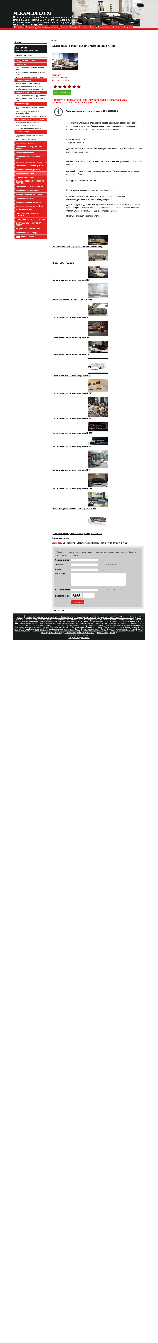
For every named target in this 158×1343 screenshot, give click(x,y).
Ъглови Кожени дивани (25, 143)
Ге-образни (21, 64)
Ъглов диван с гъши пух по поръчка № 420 (72, 376)
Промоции (18, 27)
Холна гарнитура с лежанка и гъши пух (31, 116)
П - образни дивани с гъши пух (28, 84)
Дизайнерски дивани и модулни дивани (31, 119)
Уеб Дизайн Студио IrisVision (78, 640)
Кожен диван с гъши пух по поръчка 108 (71, 337)
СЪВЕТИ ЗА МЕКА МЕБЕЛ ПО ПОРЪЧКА (27, 214)
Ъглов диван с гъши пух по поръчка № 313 (72, 393)
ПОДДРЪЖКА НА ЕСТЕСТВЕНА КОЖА (30, 219)
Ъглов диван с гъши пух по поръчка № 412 (72, 488)
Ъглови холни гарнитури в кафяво (29, 206)
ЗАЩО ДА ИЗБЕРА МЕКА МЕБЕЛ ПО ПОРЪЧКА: (30, 182)
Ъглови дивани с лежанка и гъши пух (30, 77)
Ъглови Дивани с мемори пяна (28, 191)
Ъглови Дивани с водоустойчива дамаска (29, 148)
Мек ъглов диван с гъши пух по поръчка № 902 (74, 508)
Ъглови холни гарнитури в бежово (29, 170)
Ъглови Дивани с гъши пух (26, 233)
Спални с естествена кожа (26, 140)
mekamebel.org (32, 13)
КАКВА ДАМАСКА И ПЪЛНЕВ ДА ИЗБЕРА (28, 224)
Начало (53, 40)
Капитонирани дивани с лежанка (28, 128)
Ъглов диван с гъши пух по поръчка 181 (71, 317)
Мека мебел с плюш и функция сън (29, 92)
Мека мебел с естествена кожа (27, 126)
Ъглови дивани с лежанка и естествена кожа (31, 73)
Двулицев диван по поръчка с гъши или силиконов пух (78, 246)
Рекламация (42, 27)
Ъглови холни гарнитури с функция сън (31, 162)
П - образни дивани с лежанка (27, 123)
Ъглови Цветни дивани (25, 152)
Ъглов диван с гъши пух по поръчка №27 (71, 280)
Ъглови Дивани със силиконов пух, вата (30, 157)
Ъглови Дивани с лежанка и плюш (29, 187)
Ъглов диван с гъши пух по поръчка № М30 (73, 470)
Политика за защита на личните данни (78, 27)
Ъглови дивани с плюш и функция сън (31, 96)
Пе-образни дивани (23, 80)
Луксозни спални (22, 132)
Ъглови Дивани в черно (25, 198)
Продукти (30, 27)
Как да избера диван (24, 210)
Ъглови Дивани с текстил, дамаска (29, 166)
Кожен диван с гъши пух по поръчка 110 (71, 354)
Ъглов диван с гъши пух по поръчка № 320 (72, 433)
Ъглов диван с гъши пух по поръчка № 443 (72, 418)
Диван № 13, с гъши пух (63, 263)
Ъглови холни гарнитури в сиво (28, 202)
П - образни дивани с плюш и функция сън (31, 99)
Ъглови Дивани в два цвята (27, 177)
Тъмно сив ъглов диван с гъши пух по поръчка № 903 (77, 534)
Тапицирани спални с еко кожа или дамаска (29, 136)
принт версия (58, 613)
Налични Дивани (25, 237)
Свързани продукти (123, 27)
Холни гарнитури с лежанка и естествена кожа (27, 112)
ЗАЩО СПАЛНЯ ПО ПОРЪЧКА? (28, 229)
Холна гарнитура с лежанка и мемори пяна (30, 108)
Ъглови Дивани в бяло (25, 173)
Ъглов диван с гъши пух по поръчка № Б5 (72, 446)
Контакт (54, 27)
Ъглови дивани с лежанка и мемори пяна (30, 69)
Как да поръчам (105, 27)
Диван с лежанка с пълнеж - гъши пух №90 (72, 299)
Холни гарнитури (22, 104)
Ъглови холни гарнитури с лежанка (30, 194)
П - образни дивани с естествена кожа (30, 86)
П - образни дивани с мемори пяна (29, 89)
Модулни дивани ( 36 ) (25, 61)
